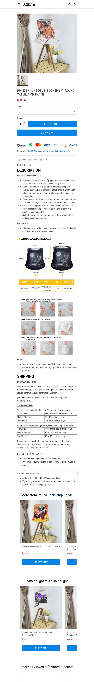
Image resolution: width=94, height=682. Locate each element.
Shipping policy (24, 614)
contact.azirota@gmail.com (29, 593)
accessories (44, 151)
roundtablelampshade (60, 151)
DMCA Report (40, 670)
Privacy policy (23, 605)
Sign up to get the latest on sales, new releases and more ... (44, 654)
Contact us (22, 631)
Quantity (21, 118)
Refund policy (23, 618)
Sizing (20, 640)
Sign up (70, 659)
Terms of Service (25, 609)
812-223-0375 (24, 589)
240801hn (32, 151)
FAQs (19, 636)
